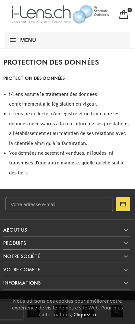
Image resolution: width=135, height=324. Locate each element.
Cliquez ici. (86, 314)
